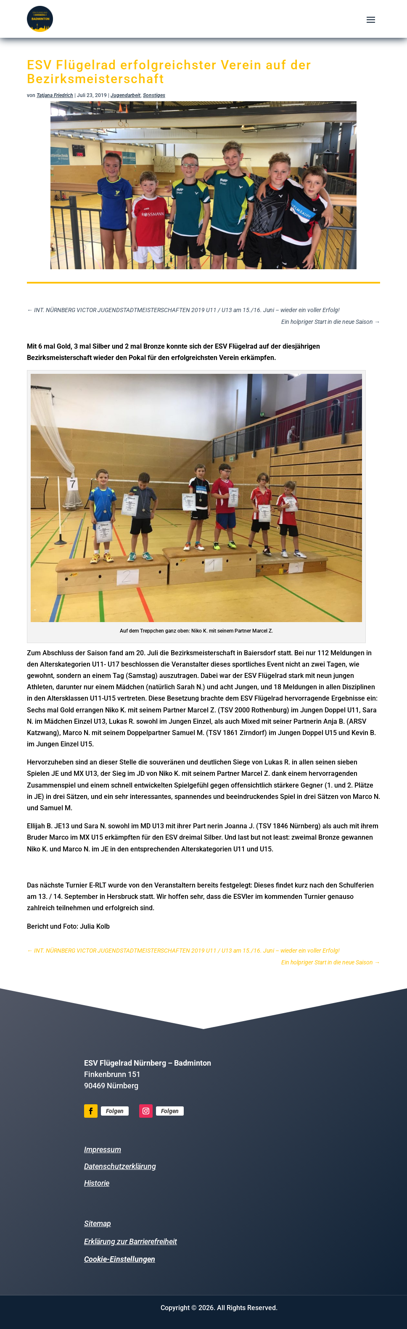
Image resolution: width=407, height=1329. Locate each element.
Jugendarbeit (125, 95)
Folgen (115, 1111)
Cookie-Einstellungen (119, 1259)
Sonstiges (154, 95)
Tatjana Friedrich (55, 95)
